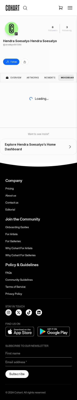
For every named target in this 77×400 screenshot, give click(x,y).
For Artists (11, 234)
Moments (49, 77)
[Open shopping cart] (61, 8)
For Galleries (13, 241)
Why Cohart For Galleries (20, 255)
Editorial (10, 210)
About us (10, 195)
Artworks (33, 77)
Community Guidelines (19, 280)
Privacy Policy (13, 294)
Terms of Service (15, 287)
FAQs (8, 273)
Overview (13, 77)
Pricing (9, 188)
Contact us (11, 202)
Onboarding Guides (17, 227)
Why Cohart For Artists (19, 248)
